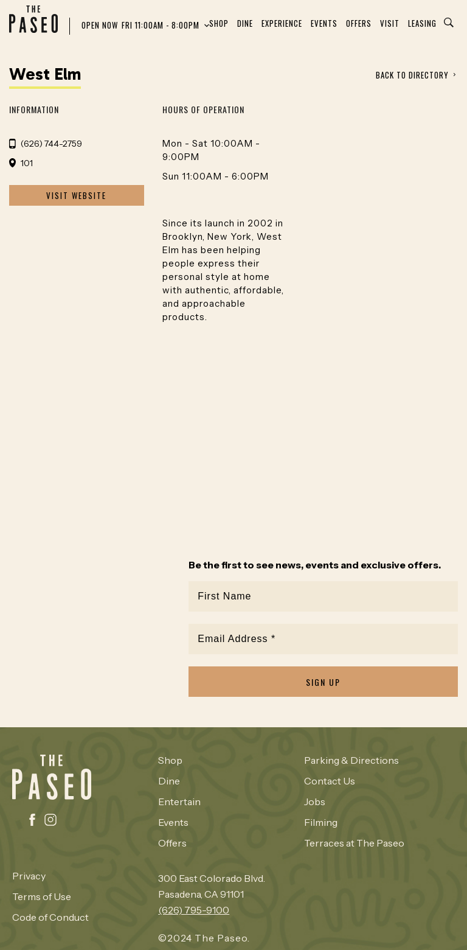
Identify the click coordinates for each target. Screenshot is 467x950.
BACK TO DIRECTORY (412, 75)
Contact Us (329, 781)
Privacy (29, 876)
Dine (245, 23)
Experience (281, 23)
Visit (390, 23)
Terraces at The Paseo (354, 843)
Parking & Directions (351, 760)
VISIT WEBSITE (76, 195)
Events (324, 23)
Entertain (179, 801)
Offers (359, 23)
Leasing (422, 23)
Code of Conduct (50, 917)
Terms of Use (41, 896)
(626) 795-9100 (193, 910)
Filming (320, 822)
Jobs (314, 801)
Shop (219, 23)
